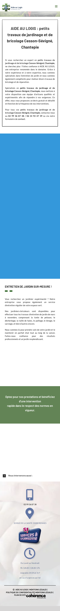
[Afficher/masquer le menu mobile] (56, 6)
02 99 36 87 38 (30, 504)
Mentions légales (38, 590)
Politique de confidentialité (20, 592)
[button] (30, 476)
